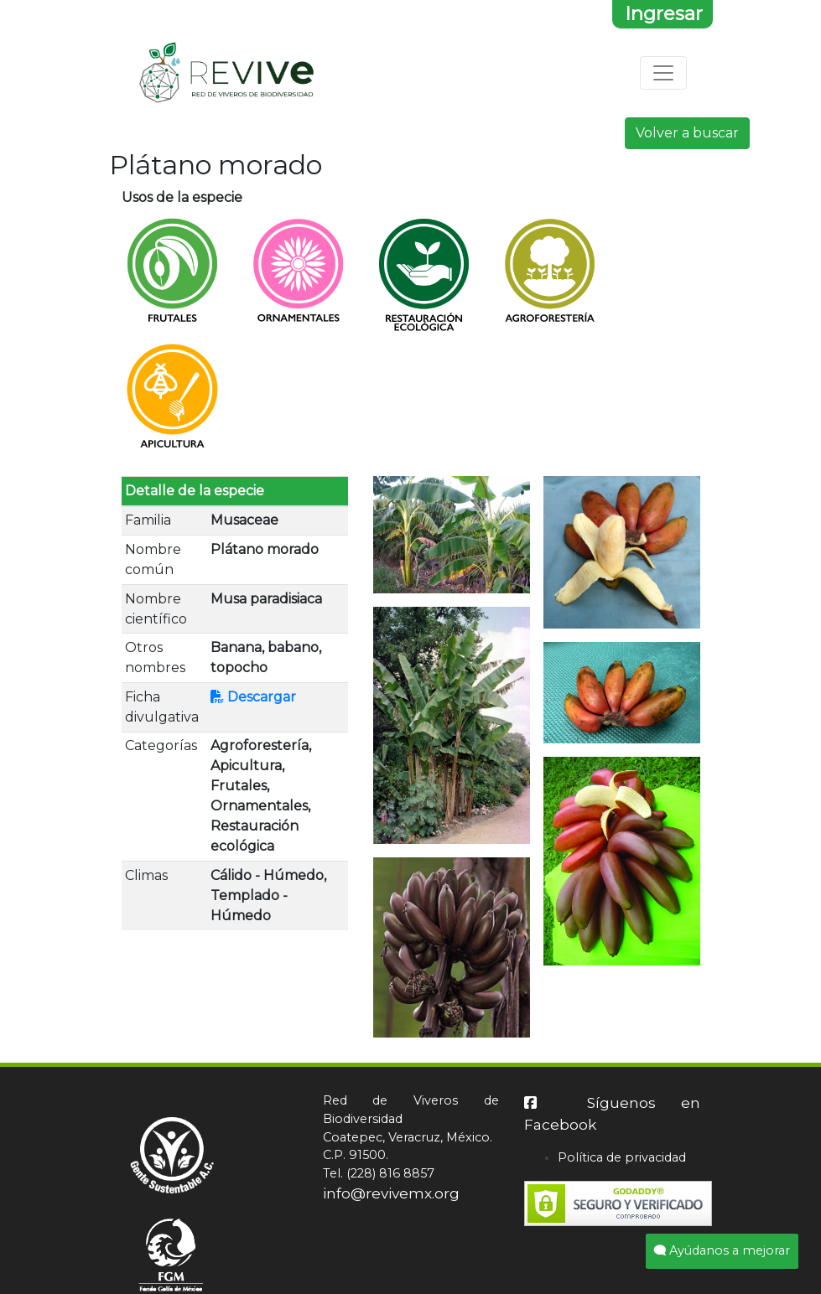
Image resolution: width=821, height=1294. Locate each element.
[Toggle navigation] (663, 73)
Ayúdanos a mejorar (722, 1250)
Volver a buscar (687, 133)
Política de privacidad (622, 1157)
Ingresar (664, 13)
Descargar (253, 697)
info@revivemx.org (391, 1193)
